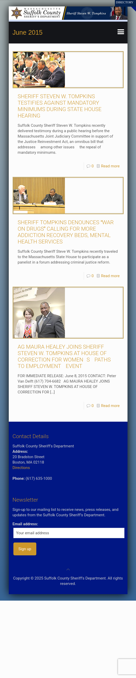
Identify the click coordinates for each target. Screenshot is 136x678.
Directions (21, 467)
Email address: (25, 524)
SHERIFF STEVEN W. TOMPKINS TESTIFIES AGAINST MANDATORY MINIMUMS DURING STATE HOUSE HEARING (60, 106)
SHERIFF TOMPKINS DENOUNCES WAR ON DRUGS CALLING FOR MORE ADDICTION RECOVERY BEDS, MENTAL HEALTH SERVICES (66, 232)
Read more (110, 166)
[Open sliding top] (130, 6)
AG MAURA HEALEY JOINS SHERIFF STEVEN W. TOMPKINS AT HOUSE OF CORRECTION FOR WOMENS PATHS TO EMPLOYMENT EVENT (64, 356)
